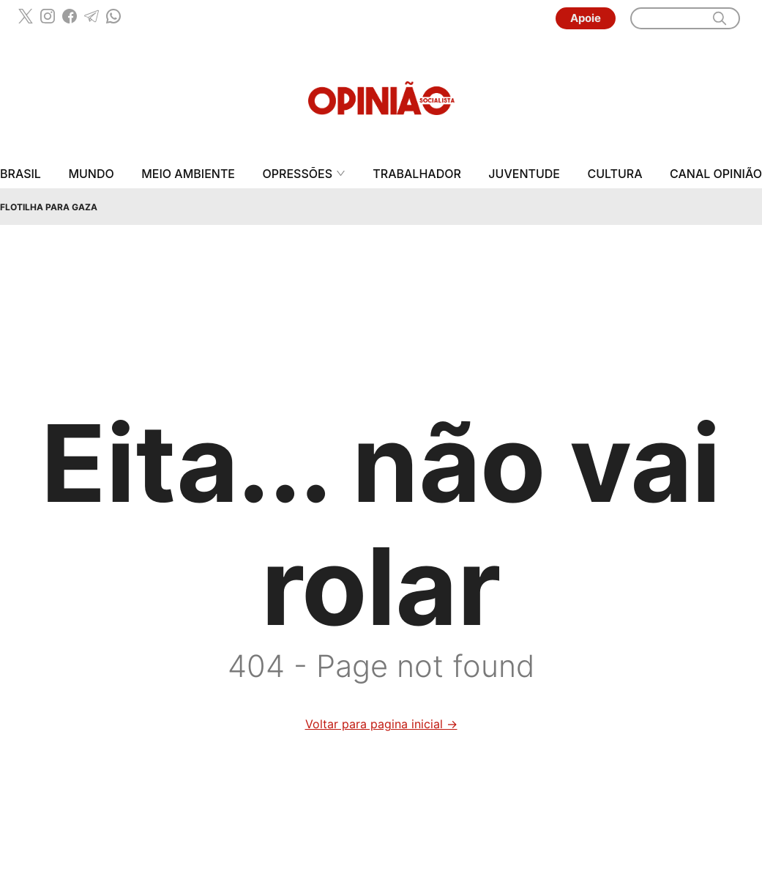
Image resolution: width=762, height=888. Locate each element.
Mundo (90, 174)
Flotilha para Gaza (48, 206)
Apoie (585, 18)
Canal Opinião (716, 174)
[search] (719, 18)
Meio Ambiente (188, 174)
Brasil (20, 174)
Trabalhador (417, 174)
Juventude (524, 174)
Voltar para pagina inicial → (381, 724)
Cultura (614, 174)
